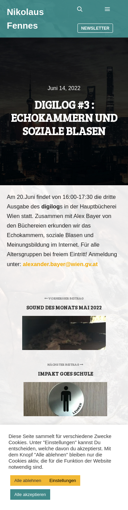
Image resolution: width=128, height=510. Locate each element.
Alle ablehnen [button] (27, 480)
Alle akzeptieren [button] (30, 494)
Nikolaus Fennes (25, 19)
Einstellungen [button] (62, 480)
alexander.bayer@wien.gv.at (60, 264)
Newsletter (95, 28)
